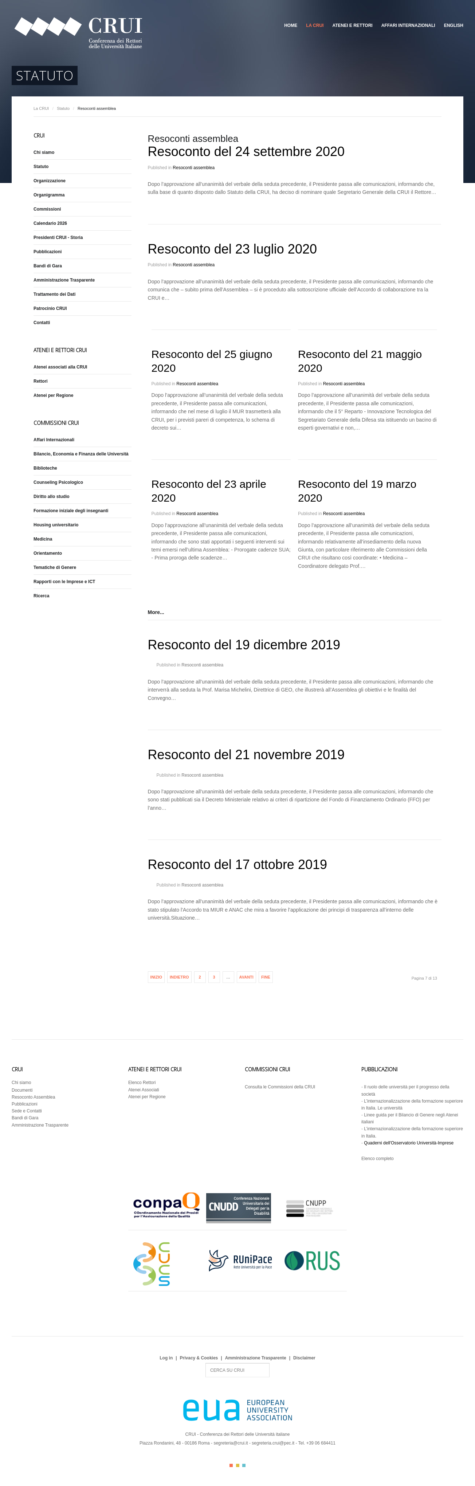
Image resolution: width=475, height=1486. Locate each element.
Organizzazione (50, 180)
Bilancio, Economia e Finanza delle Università (81, 454)
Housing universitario (56, 524)
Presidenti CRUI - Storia (58, 237)
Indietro (179, 977)
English (453, 25)
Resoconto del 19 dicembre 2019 (244, 644)
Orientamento (48, 553)
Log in (166, 1357)
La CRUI (314, 25)
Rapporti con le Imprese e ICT (64, 581)
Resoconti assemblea (194, 167)
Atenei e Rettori (352, 25)
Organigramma (49, 195)
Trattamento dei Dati (54, 294)
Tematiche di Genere (55, 567)
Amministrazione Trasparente (64, 280)
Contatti (42, 322)
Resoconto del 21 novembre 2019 (246, 754)
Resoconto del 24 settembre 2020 (246, 151)
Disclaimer (304, 1357)
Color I (231, 1465)
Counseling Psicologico (58, 482)
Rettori (41, 381)
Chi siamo (44, 152)
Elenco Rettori (142, 1082)
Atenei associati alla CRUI (60, 367)
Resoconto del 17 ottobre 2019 (237, 864)
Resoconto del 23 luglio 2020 (232, 249)
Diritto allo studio (52, 496)
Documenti (22, 1090)
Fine (265, 977)
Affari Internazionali (408, 25)
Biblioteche (45, 468)
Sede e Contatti (27, 1110)
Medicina (43, 539)
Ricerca (41, 595)
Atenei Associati (143, 1089)
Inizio (156, 977)
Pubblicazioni (48, 251)
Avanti (246, 977)
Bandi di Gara (48, 265)
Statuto (63, 108)
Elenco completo (377, 1158)
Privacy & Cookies (199, 1357)
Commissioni (47, 209)
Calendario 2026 (50, 223)
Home (290, 25)
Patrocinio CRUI (50, 308)
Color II (237, 1465)
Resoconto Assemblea (33, 1097)
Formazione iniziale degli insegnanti (71, 510)
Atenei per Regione (53, 395)
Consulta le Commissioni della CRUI (280, 1086)
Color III (244, 1465)
